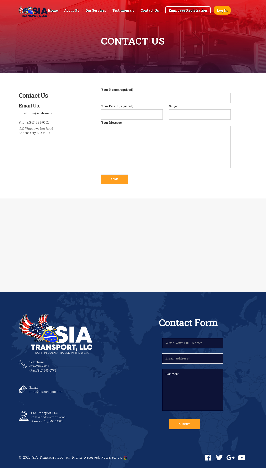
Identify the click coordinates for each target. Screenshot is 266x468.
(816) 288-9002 (39, 366)
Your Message (166, 144)
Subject (200, 112)
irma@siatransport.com (46, 392)
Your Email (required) (132, 112)
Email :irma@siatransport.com (40, 113)
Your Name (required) (166, 95)
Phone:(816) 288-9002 (34, 122)
